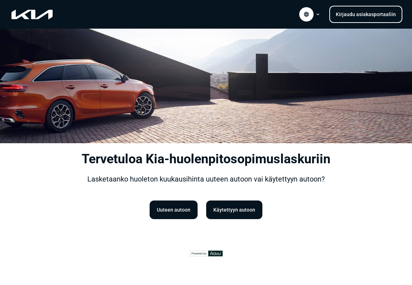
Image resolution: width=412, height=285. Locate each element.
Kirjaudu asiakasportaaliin (366, 14)
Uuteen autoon (173, 210)
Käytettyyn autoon (234, 210)
